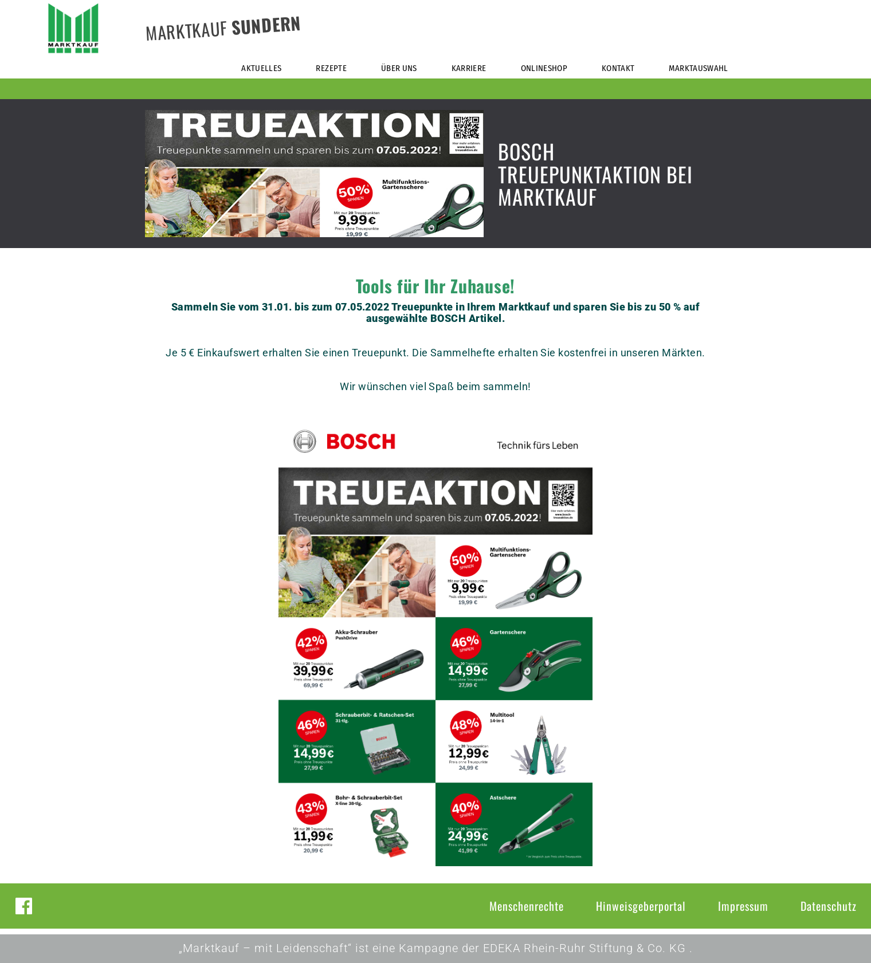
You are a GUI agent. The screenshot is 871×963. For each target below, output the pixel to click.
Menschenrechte (526, 905)
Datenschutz (829, 905)
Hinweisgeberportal (641, 905)
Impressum (743, 905)
